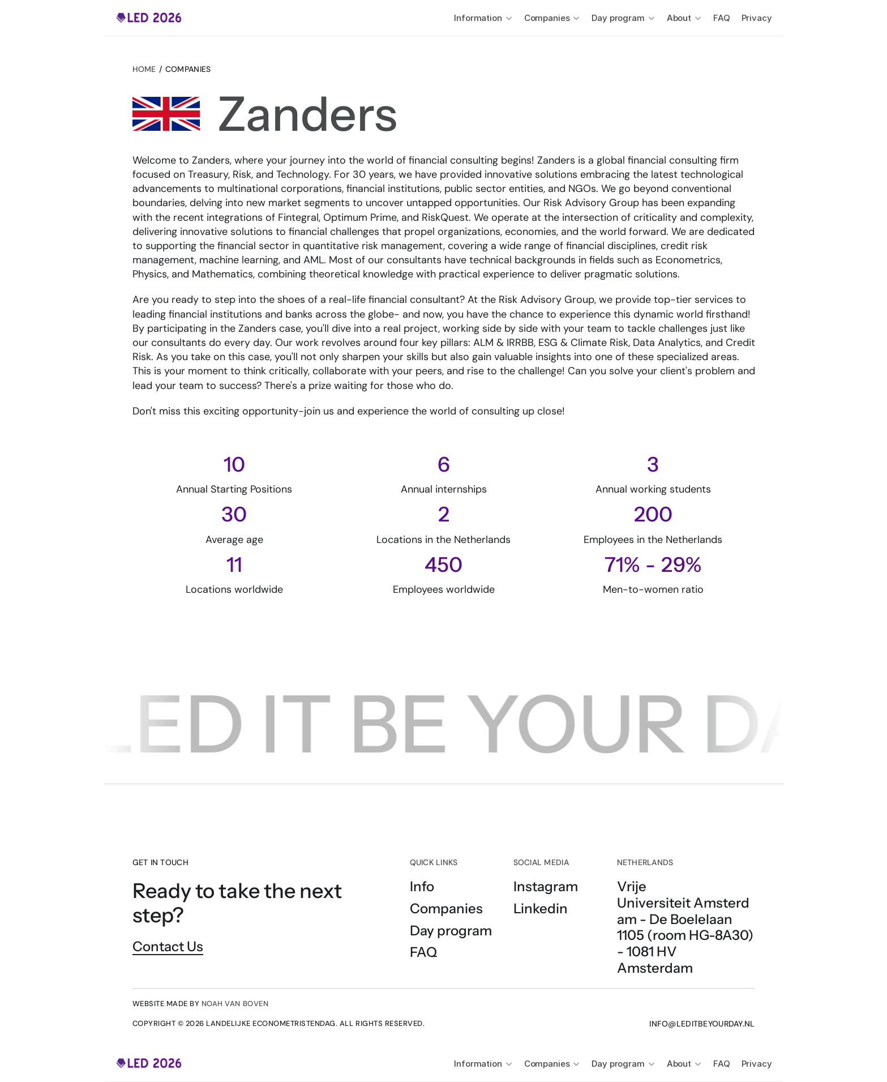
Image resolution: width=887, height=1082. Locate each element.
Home (144, 69)
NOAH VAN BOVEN (235, 1003)
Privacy (757, 17)
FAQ (721, 17)
